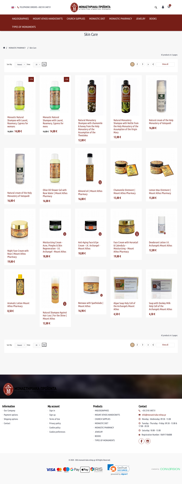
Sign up (52, 396)
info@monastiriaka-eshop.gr (154, 396)
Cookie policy (54, 408)
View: (29, 64)
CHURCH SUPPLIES (76, 18)
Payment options (11, 396)
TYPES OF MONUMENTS (24, 26)
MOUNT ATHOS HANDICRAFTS (48, 18)
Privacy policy (55, 404)
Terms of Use (54, 400)
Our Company (9, 391)
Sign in (52, 391)
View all (165, 64)
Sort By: (9, 64)
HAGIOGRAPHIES (20, 18)
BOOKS (153, 18)
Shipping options (11, 400)
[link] (118, 451)
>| (153, 64)
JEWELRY (140, 18)
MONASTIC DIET (97, 18)
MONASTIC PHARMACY (120, 18)
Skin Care (33, 48)
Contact (7, 404)
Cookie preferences (57, 413)
